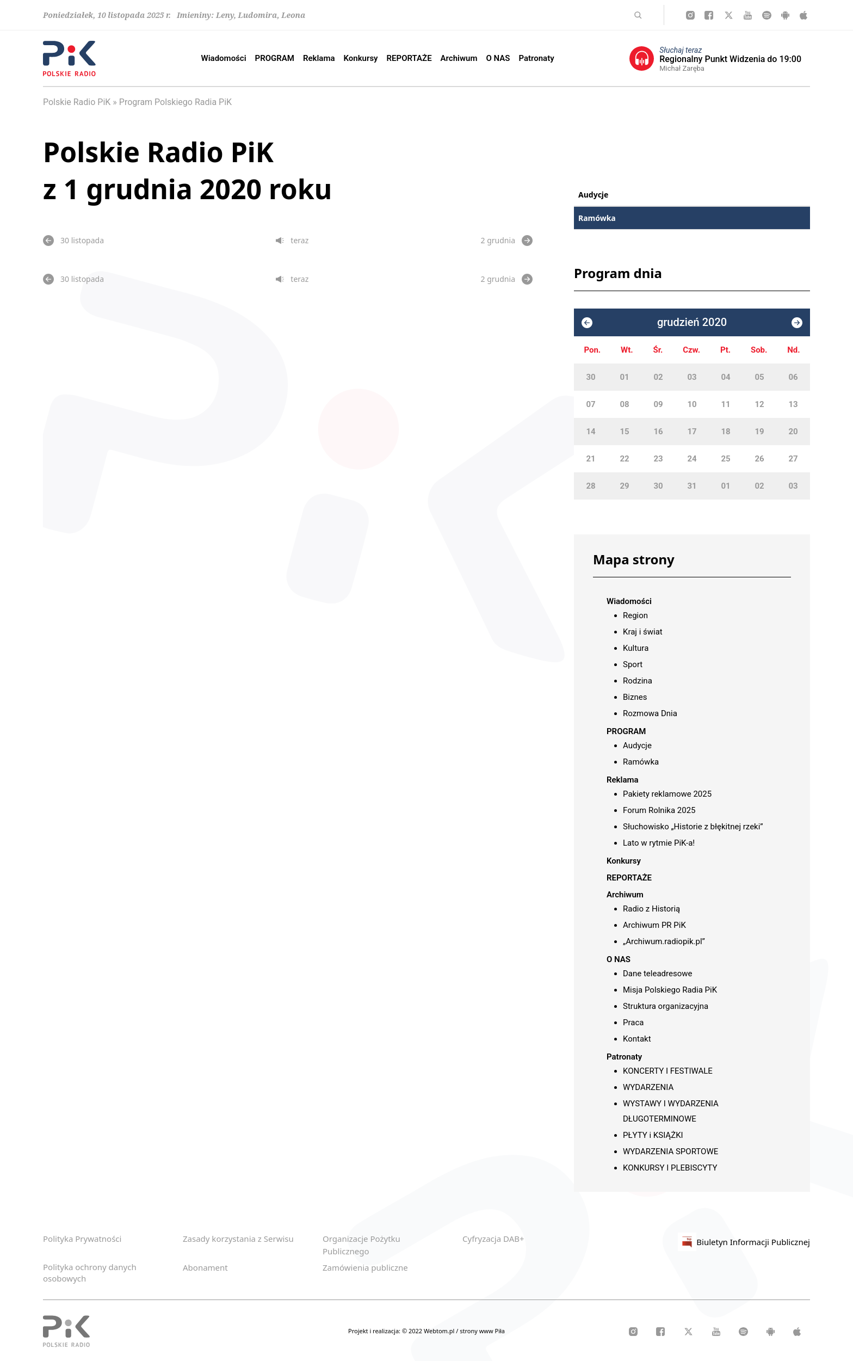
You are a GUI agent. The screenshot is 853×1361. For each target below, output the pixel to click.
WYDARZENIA (648, 1087)
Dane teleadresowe (657, 973)
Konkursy (361, 58)
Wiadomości (223, 58)
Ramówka (597, 218)
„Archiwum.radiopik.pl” (664, 941)
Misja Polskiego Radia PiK (670, 990)
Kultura (635, 648)
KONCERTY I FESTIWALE (668, 1071)
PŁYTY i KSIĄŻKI (653, 1135)
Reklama (319, 58)
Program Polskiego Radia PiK (175, 102)
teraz (292, 240)
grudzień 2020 (692, 322)
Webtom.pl (440, 1331)
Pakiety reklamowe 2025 (667, 794)
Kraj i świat (643, 632)
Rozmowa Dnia (650, 713)
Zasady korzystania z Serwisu (238, 1238)
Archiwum (459, 58)
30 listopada (73, 240)
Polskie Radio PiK (76, 102)
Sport (632, 664)
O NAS (498, 58)
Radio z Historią (651, 909)
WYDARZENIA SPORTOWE (670, 1151)
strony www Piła (482, 1331)
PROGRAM (274, 58)
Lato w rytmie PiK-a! (659, 843)
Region (635, 615)
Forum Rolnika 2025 (659, 810)
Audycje (593, 194)
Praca (633, 1022)
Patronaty (536, 58)
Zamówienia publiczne (365, 1267)
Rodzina (637, 681)
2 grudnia (507, 240)
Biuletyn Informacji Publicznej (744, 1242)
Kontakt (637, 1039)
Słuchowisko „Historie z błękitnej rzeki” (693, 827)
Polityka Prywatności (82, 1238)
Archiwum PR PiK (654, 925)
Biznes (635, 697)
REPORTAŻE (409, 58)
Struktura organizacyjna (665, 1006)
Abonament (205, 1267)
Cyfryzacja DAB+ (493, 1238)
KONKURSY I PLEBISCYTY (670, 1168)
